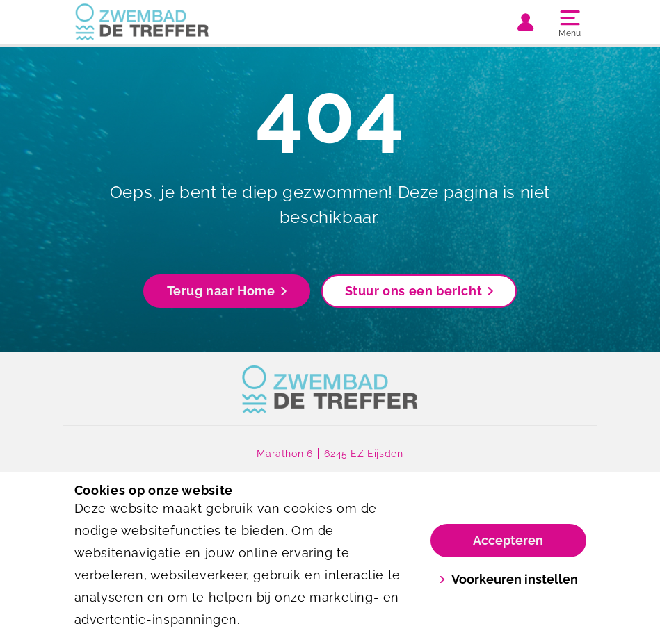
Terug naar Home (227, 290)
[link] (330, 390)
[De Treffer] (202, 22)
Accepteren (508, 540)
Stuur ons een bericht (419, 290)
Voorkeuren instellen (508, 579)
